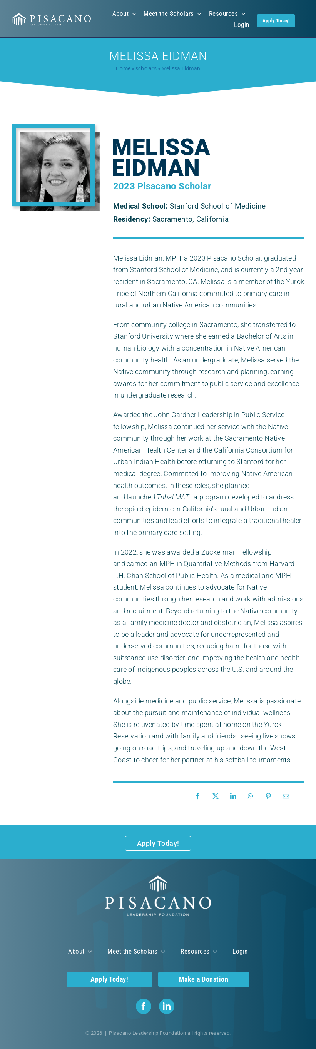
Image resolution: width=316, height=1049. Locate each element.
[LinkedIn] (235, 796)
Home (123, 68)
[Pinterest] (270, 796)
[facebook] (143, 1006)
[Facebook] (200, 796)
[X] (217, 796)
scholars (146, 68)
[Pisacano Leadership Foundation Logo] (51, 16)
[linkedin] (166, 1006)
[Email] (288, 796)
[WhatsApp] (252, 796)
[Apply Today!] (158, 843)
